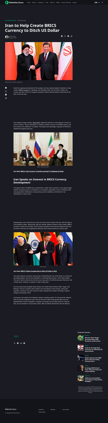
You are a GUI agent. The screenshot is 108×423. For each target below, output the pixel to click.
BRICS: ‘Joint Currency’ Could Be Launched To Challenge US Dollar (42, 171)
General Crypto (12, 20)
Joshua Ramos (12, 36)
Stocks (86, 345)
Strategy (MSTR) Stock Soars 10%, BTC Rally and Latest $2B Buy (93, 369)
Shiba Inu (87, 375)
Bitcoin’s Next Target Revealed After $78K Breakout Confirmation (92, 339)
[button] (97, 2)
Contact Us (41, 409)
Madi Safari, (37, 122)
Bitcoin (87, 335)
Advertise (53, 409)
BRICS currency (24, 90)
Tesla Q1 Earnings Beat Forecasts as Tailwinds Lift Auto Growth (94, 349)
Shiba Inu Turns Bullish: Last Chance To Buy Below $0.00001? (93, 379)
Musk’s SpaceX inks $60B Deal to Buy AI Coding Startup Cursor (93, 359)
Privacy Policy (42, 412)
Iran (37, 224)
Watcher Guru (10, 409)
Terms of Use (66, 409)
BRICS (6, 20)
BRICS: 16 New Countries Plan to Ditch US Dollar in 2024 (39, 271)
